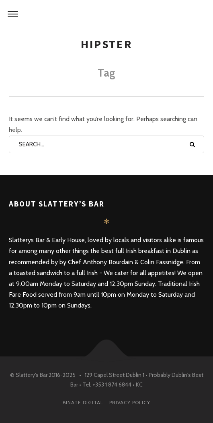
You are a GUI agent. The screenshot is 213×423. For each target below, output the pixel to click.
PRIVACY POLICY (129, 402)
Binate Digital (83, 402)
